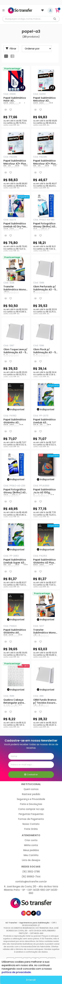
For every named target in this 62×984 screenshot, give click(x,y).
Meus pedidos (31, 850)
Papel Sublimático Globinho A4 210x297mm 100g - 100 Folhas (14, 631)
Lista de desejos (31, 860)
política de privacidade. (16, 972)
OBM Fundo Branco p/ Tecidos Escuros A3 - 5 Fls (45, 701)
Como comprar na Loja (31, 809)
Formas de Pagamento (31, 819)
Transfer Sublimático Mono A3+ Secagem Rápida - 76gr (44, 631)
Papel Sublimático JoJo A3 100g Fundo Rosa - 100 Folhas (44, 491)
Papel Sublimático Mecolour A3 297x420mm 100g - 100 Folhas (45, 100)
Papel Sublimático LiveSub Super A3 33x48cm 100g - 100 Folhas (15, 561)
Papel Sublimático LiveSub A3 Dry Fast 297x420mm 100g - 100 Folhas (15, 225)
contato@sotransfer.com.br (31, 881)
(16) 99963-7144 (31, 876)
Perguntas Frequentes (31, 814)
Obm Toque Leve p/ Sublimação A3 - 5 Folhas (15, 351)
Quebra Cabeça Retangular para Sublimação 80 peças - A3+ (13, 701)
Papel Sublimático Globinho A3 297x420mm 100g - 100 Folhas (15, 421)
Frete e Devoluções (31, 804)
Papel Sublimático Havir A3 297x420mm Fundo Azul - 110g (15, 100)
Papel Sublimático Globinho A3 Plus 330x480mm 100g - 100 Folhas (45, 561)
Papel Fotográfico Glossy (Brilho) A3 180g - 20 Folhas (44, 225)
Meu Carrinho (31, 855)
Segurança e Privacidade (31, 799)
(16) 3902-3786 (31, 871)
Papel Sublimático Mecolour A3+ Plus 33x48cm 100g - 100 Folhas (15, 162)
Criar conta (31, 840)
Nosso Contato (31, 824)
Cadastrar (31, 774)
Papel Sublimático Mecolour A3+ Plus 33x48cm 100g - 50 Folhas (45, 162)
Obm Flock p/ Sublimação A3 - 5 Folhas (44, 351)
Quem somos (31, 789)
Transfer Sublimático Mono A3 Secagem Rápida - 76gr (14, 288)
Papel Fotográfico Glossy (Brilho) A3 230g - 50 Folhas (14, 491)
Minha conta (31, 845)
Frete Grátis (31, 829)
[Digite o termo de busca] (26, 18)
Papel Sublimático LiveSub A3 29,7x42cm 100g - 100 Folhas (44, 421)
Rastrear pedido (31, 794)
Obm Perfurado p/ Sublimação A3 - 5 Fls (44, 288)
